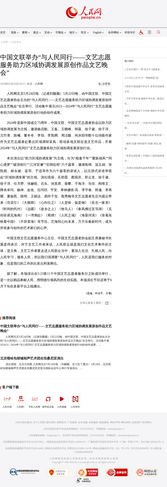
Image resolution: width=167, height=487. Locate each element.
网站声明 (115, 422)
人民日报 (7, 400)
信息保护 (136, 422)
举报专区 (129, 32)
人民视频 (62, 400)
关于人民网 (39, 422)
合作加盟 (83, 422)
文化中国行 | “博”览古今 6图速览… (144, 69)
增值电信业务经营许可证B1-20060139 (66, 442)
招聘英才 (61, 422)
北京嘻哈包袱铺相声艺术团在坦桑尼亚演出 (32, 358)
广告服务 (72, 422)
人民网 (4, 42)
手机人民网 (34, 400)
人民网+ (20, 400)
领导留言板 (48, 400)
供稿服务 (93, 422)
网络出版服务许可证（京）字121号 (111, 448)
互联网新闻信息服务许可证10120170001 (23, 442)
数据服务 (104, 422)
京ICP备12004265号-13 (152, 442)
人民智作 (75, 400)
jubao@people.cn (116, 429)
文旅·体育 (16, 42)
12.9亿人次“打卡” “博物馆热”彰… (143, 78)
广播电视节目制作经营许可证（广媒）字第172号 (113, 442)
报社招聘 (50, 422)
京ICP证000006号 (139, 448)
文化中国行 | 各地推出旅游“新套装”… (145, 135)
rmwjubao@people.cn (128, 435)
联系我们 (147, 422)
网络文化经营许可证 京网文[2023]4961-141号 (68, 448)
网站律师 (125, 422)
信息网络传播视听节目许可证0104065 (24, 448)
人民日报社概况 (23, 422)
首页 (3, 32)
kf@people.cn (53, 435)
